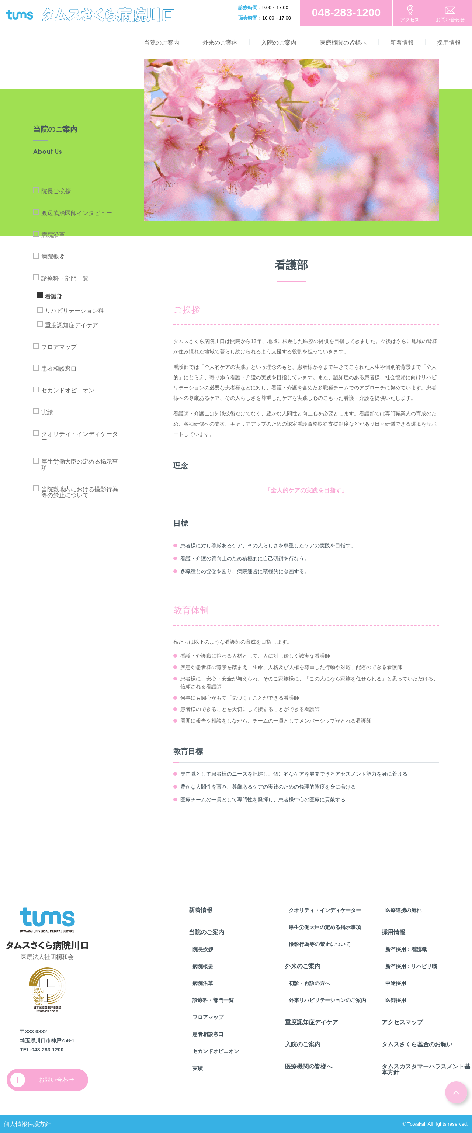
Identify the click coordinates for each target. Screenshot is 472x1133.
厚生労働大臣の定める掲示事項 (79, 464)
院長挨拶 (202, 949)
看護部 (54, 296)
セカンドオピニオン (67, 390)
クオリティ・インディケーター (79, 437)
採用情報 (449, 42)
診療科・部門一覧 (64, 278)
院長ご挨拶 (56, 191)
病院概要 (53, 256)
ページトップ (456, 1092)
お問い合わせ (450, 19)
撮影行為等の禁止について (320, 944)
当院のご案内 (161, 42)
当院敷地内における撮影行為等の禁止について (79, 492)
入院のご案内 (278, 42)
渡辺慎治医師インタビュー (76, 213)
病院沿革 (53, 235)
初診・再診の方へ (309, 983)
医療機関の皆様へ (343, 42)
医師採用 (395, 1000)
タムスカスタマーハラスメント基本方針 (426, 1069)
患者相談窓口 (59, 368)
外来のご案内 (220, 42)
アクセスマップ (402, 1022)
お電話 (346, 13)
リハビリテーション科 (74, 311)
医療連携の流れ (403, 910)
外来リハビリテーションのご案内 (327, 1000)
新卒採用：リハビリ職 (411, 966)
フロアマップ (59, 347)
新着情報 (402, 42)
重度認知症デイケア (71, 325)
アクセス (409, 19)
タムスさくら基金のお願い (417, 1044)
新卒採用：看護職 (406, 949)
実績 (47, 412)
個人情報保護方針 (27, 1124)
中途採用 (395, 983)
